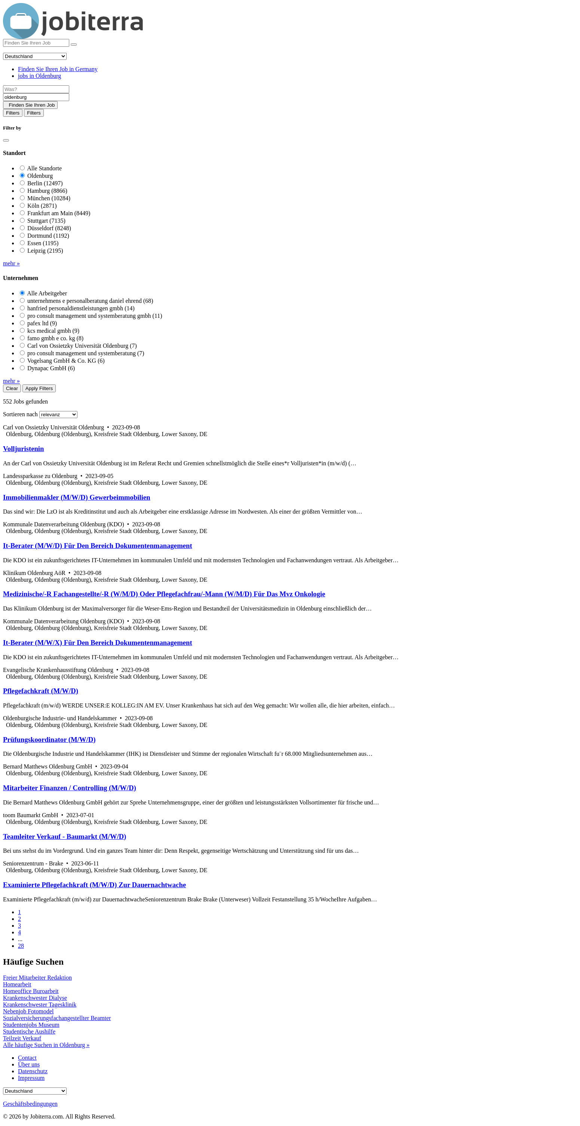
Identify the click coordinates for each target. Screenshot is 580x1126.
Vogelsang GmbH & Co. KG (66, 360)
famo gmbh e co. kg (55, 338)
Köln (42, 206)
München (48, 198)
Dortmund (48, 235)
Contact (27, 1058)
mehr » (11, 263)
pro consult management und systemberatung (85, 353)
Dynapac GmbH (51, 368)
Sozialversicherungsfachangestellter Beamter (57, 1018)
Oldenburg (40, 176)
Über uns (29, 1064)
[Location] (36, 97)
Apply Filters (39, 388)
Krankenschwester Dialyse (35, 998)
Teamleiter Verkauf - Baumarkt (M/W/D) (64, 836)
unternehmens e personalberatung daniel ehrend (90, 301)
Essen (42, 243)
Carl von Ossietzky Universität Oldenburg (82, 346)
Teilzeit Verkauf (22, 1038)
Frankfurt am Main (58, 213)
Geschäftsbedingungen (30, 1104)
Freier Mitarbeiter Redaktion (37, 977)
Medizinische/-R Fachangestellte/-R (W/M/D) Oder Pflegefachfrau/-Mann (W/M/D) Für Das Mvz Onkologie (164, 594)
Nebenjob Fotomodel (28, 1011)
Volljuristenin (23, 449)
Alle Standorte (44, 168)
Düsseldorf (49, 228)
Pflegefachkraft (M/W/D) (40, 691)
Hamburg (47, 191)
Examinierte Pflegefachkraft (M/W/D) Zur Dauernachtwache (94, 885)
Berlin (45, 183)
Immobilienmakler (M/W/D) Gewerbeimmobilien (76, 497)
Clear (12, 388)
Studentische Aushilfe (29, 1031)
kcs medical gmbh (53, 331)
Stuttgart (46, 220)
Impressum (31, 1078)
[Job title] (36, 89)
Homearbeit (17, 984)
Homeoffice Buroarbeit (31, 991)
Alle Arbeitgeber (47, 293)
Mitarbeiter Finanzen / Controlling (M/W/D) (69, 788)
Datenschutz (33, 1071)
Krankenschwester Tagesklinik (39, 1004)
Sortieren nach (20, 414)
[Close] (6, 140)
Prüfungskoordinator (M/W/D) (49, 739)
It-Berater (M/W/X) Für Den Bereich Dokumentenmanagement (97, 642)
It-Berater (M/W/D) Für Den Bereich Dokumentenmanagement (97, 546)
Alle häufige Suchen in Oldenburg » (46, 1045)
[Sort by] (58, 414)
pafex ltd (42, 323)
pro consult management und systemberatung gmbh (94, 316)
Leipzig (45, 250)
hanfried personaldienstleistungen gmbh (81, 308)
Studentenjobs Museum (31, 1025)
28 (21, 946)
